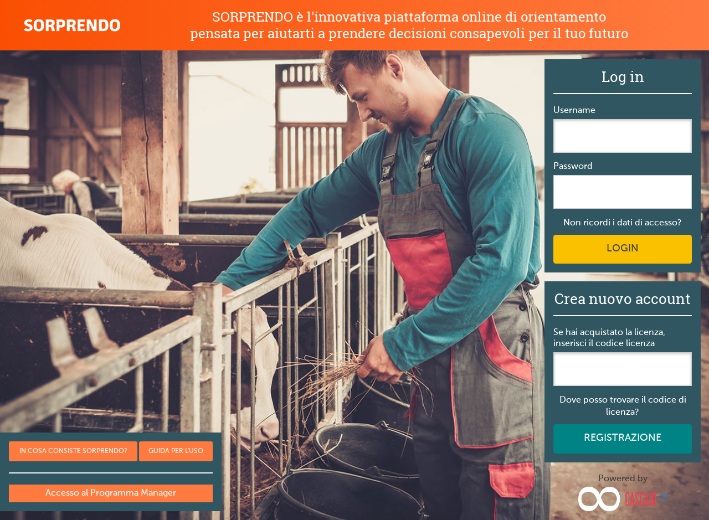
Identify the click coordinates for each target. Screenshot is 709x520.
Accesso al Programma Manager (110, 493)
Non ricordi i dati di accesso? (622, 223)
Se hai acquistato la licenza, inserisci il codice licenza (609, 338)
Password (573, 166)
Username (574, 110)
